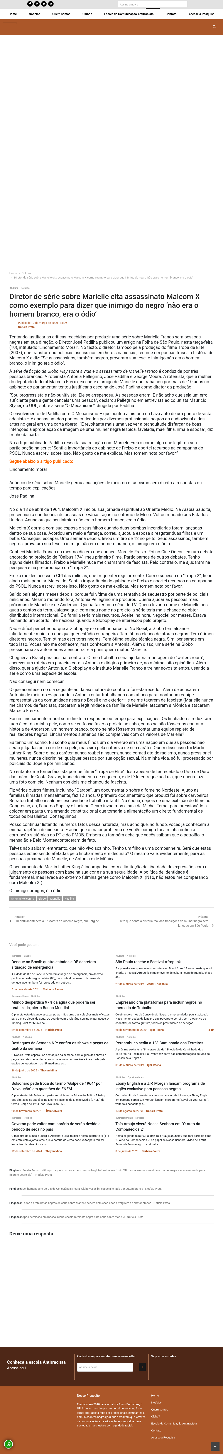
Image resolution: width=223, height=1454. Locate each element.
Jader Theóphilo (157, 984)
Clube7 (87, 14)
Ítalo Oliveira (54, 1111)
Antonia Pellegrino (22, 898)
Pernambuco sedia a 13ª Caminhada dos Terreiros (159, 1043)
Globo (42, 898)
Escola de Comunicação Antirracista (129, 14)
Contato (171, 14)
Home (13, 14)
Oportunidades (136, 1077)
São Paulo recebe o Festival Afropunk (148, 961)
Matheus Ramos (53, 989)
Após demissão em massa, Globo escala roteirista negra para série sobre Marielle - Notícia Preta (82, 1217)
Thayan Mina (48, 1070)
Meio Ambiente (20, 996)
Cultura (14, 288)
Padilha (69, 898)
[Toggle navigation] (10, 23)
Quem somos (61, 14)
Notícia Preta (26, 327)
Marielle (55, 898)
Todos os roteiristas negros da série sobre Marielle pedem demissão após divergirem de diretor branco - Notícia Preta (96, 1203)
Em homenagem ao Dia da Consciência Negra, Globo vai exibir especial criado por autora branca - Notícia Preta (92, 1188)
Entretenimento (124, 1117)
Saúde (27, 955)
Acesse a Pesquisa (201, 14)
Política (28, 1117)
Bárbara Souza (151, 1151)
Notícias (34, 14)
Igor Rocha (157, 1029)
